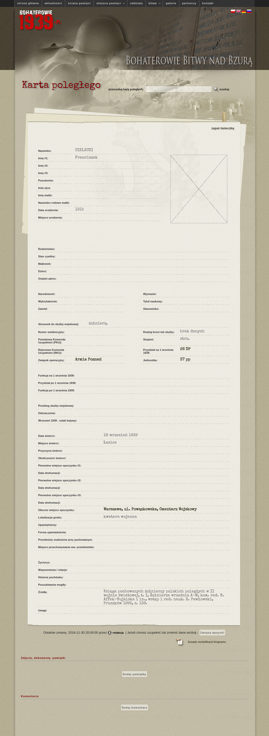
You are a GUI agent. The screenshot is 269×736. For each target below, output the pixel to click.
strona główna (28, 3)
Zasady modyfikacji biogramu (207, 641)
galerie (171, 3)
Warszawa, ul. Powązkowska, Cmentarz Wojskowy (150, 510)
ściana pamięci (79, 3)
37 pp (185, 360)
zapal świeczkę (222, 128)
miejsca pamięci (109, 3)
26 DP (185, 349)
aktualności (53, 3)
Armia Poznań (88, 360)
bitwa (153, 3)
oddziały (136, 3)
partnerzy (189, 3)
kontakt (207, 3)
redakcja (118, 632)
